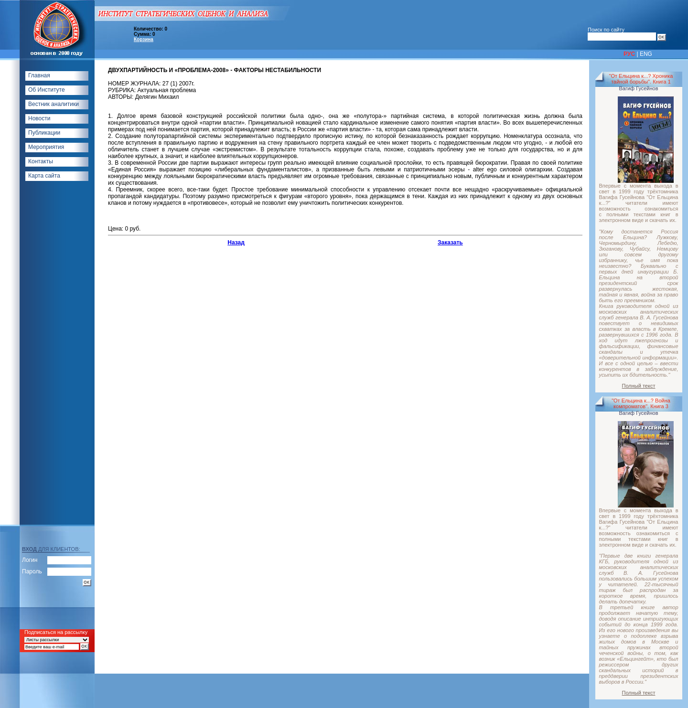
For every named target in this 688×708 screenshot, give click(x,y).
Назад (236, 242)
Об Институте (46, 89)
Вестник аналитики (53, 104)
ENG (646, 54)
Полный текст (639, 386)
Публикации (44, 132)
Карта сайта (44, 175)
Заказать (450, 242)
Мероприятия (46, 147)
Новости (39, 118)
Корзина (143, 39)
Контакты (40, 161)
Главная (39, 75)
